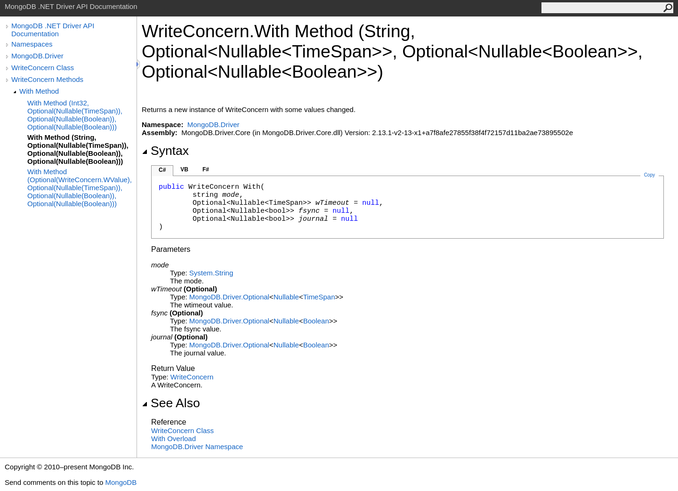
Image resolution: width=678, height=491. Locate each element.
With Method (39, 91)
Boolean (316, 321)
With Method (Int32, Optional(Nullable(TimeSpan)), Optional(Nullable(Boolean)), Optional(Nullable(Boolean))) (74, 115)
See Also (171, 403)
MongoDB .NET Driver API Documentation (52, 30)
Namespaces (32, 44)
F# (205, 169)
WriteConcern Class (42, 68)
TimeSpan (319, 297)
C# (162, 170)
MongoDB (121, 482)
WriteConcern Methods (47, 79)
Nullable (286, 297)
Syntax (165, 151)
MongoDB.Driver (37, 56)
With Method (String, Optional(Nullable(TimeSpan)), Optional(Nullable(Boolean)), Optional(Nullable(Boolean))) (78, 149)
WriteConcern (191, 377)
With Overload (173, 439)
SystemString (211, 273)
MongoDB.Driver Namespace (197, 447)
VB (184, 169)
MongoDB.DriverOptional (229, 297)
